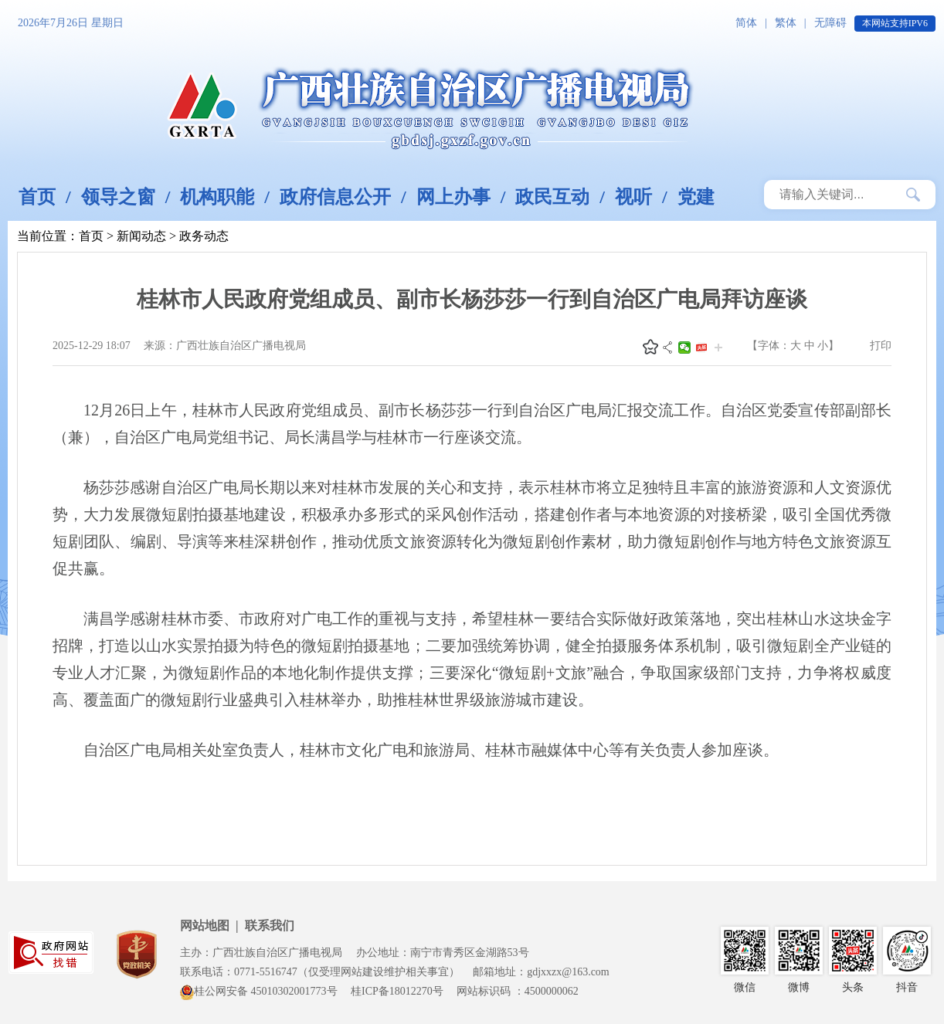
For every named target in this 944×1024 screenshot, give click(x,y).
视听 (633, 197)
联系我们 (269, 925)
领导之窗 (118, 197)
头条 (701, 347)
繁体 (785, 23)
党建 (696, 197)
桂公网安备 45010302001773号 (259, 991)
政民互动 (552, 197)
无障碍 (830, 23)
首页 (37, 197)
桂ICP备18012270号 (397, 991)
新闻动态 (141, 235)
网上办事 (453, 197)
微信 (684, 347)
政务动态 (204, 235)
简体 (746, 23)
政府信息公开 (335, 197)
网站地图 (204, 925)
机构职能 (217, 197)
